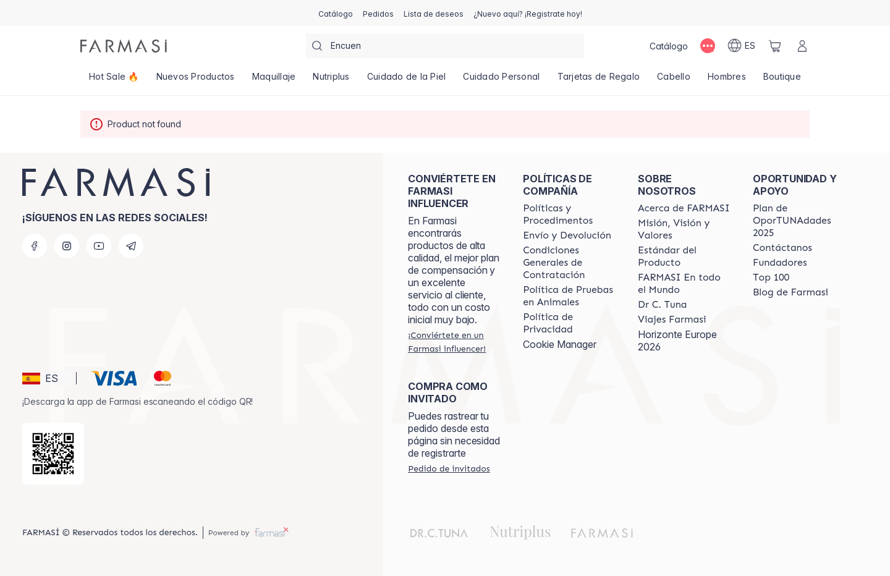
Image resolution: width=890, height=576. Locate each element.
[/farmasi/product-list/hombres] (727, 80)
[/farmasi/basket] (775, 45)
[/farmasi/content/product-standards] (684, 256)
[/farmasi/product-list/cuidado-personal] (501, 80)
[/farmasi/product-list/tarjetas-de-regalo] (599, 80)
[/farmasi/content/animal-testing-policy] (569, 296)
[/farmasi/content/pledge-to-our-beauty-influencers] (662, 305)
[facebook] (34, 246)
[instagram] (66, 246)
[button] (47, 378)
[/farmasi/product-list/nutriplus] (331, 80)
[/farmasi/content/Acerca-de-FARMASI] (684, 208)
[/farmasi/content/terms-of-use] (569, 262)
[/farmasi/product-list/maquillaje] (274, 80)
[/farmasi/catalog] (335, 13)
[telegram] (131, 246)
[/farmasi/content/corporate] (684, 283)
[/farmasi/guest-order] (449, 468)
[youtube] (99, 246)
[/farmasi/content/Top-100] (771, 277)
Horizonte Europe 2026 (677, 340)
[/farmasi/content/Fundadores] (780, 262)
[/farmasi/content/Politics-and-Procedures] (569, 214)
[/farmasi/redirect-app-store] (53, 454)
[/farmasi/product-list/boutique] (782, 80)
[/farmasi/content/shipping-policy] (567, 235)
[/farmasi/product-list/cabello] (673, 80)
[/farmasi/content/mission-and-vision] (684, 229)
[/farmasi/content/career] (672, 319)
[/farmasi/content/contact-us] (782, 248)
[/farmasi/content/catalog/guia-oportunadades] (799, 220)
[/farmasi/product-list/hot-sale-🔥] (114, 80)
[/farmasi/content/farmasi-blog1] (790, 292)
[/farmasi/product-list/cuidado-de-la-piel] (406, 80)
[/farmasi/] (123, 46)
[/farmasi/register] (378, 13)
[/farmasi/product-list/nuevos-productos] (196, 80)
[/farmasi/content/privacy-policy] (569, 323)
